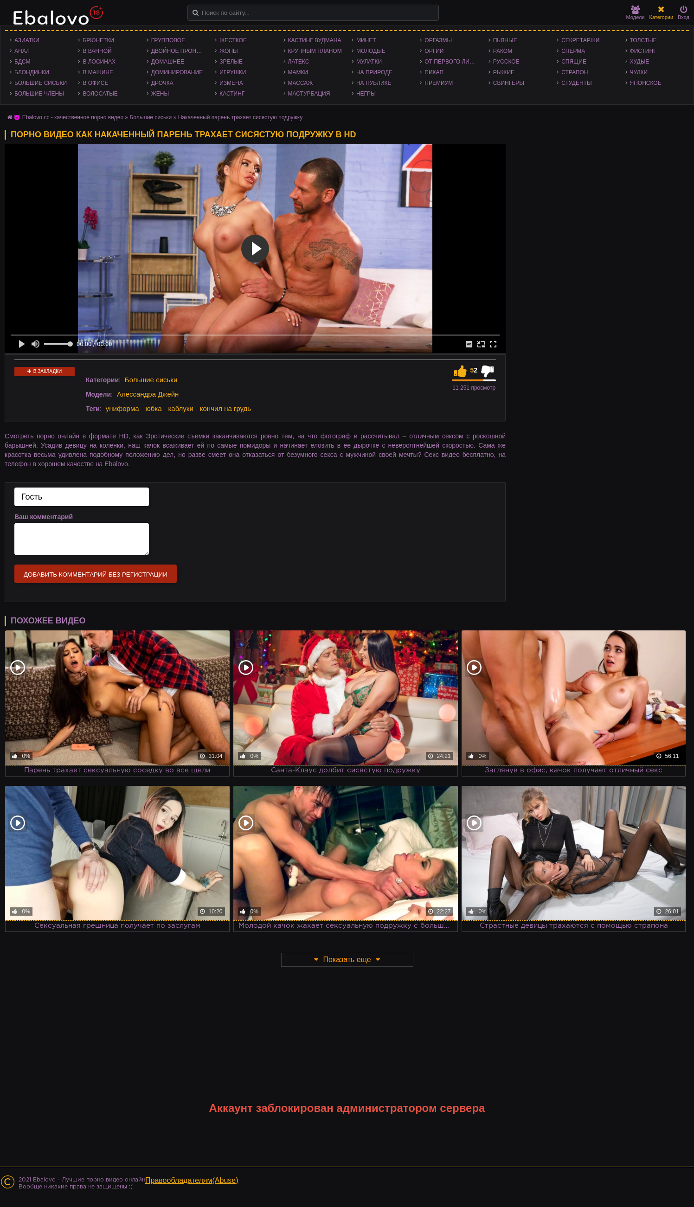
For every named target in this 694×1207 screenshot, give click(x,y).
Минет (366, 40)
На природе (374, 72)
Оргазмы (438, 40)
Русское (506, 61)
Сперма (573, 51)
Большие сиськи (40, 83)
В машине (98, 72)
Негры (366, 93)
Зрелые (231, 61)
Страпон (574, 72)
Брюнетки (98, 40)
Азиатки (26, 40)
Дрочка (162, 83)
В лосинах (99, 61)
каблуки (180, 408)
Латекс (298, 61)
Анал (22, 51)
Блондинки (31, 72)
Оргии (433, 51)
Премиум (438, 83)
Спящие (573, 61)
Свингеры (508, 83)
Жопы (228, 51)
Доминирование (177, 72)
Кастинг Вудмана (314, 40)
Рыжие (503, 72)
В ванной (97, 51)
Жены (160, 93)
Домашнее (167, 61)
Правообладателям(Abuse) (191, 1180)
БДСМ (22, 61)
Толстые (643, 40)
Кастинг (231, 93)
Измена (231, 83)
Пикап (433, 72)
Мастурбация (309, 93)
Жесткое (233, 40)
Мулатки (369, 61)
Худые (639, 61)
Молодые (371, 51)
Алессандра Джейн (148, 394)
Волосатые (100, 93)
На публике (374, 83)
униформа (122, 408)
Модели (635, 13)
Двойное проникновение (180, 51)
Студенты (576, 83)
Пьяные (505, 40)
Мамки (298, 72)
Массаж (300, 83)
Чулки (639, 72)
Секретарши (580, 40)
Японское (646, 83)
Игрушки (232, 72)
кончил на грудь (225, 408)
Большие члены (39, 93)
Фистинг (643, 51)
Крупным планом (315, 51)
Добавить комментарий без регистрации (95, 574)
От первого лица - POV (453, 61)
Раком (502, 51)
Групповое (168, 40)
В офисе (95, 83)
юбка (153, 408)
